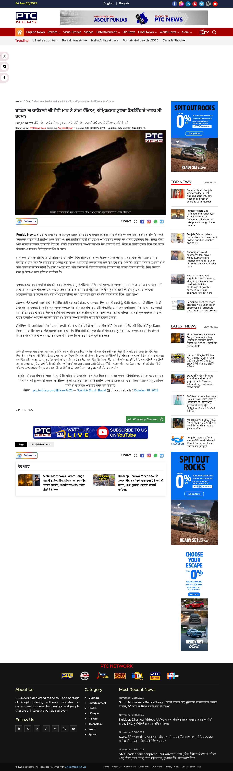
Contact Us (130, 766)
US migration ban (44, 40)
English (108, 3)
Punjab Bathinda (41, 444)
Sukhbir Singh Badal (91, 390)
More (187, 32)
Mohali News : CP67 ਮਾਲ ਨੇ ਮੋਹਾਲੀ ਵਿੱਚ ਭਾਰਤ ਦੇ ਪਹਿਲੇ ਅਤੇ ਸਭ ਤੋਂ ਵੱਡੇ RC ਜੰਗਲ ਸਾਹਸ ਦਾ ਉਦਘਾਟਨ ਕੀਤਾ (201, 424)
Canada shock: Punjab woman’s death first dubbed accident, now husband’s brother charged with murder (199, 195)
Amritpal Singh (65, 128)
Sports (90, 734)
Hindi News (147, 32)
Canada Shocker (174, 40)
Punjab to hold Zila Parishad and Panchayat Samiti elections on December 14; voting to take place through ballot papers (201, 218)
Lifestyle (91, 713)
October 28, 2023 (146, 390)
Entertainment (108, 32)
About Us (116, 766)
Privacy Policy (172, 766)
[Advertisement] (116, 71)
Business (91, 697)
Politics (54, 32)
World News (169, 32)
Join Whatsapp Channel (146, 419)
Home (18, 101)
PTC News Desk (38, 128)
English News (35, 32)
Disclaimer (143, 766)
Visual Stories (72, 32)
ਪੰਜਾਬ (28, 101)
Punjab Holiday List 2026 (140, 40)
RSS (199, 766)
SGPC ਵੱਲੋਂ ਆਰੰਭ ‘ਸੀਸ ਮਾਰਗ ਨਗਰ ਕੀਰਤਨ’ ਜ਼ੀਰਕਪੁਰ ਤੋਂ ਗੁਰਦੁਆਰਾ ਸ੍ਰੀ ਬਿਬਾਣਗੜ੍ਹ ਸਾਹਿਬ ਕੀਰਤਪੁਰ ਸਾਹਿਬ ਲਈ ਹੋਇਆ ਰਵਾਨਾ (200, 381)
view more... (211, 183)
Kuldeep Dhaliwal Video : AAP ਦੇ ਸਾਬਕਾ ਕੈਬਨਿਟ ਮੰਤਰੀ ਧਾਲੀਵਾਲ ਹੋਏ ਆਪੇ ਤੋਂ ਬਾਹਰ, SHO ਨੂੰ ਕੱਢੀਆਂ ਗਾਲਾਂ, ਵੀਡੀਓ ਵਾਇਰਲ (201, 360)
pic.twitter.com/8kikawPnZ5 (52, 390)
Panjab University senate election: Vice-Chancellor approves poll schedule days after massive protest (202, 306)
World (90, 729)
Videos (88, 32)
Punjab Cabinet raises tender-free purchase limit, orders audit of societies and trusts (202, 238)
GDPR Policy (188, 766)
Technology (93, 723)
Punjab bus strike (74, 40)
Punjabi (124, 3)
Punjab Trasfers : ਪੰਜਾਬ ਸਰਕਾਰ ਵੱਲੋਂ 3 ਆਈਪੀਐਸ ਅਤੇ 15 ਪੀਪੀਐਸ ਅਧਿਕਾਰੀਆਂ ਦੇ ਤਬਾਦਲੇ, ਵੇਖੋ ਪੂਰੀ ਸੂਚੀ (201, 442)
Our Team (157, 766)
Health (90, 708)
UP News (129, 32)
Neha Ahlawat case (104, 40)
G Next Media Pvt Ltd (75, 767)
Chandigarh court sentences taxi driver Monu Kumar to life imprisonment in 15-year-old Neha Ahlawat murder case (201, 259)
